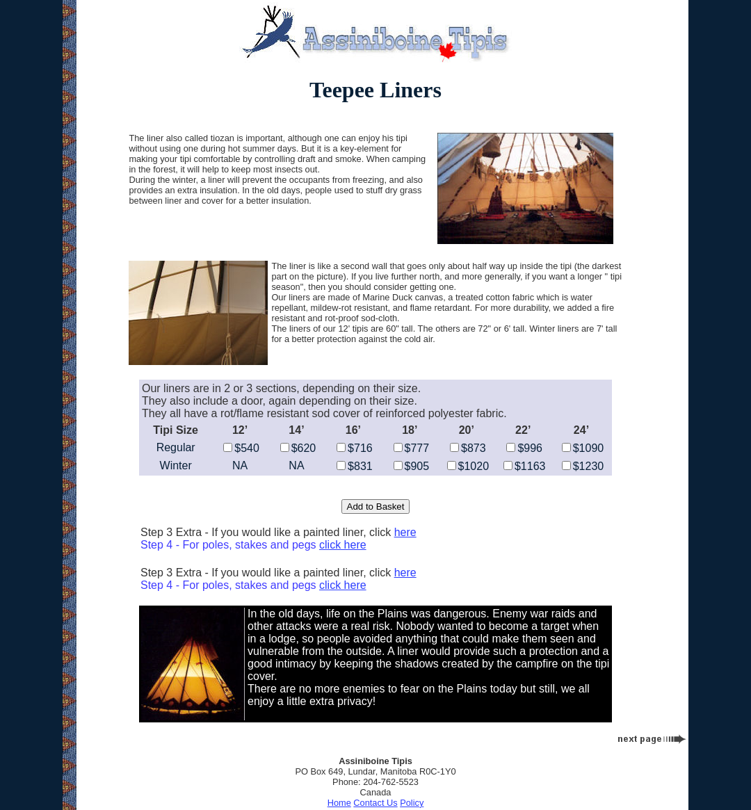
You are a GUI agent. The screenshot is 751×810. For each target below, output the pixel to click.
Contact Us (375, 802)
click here (342, 545)
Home (339, 802)
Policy (411, 802)
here (405, 532)
